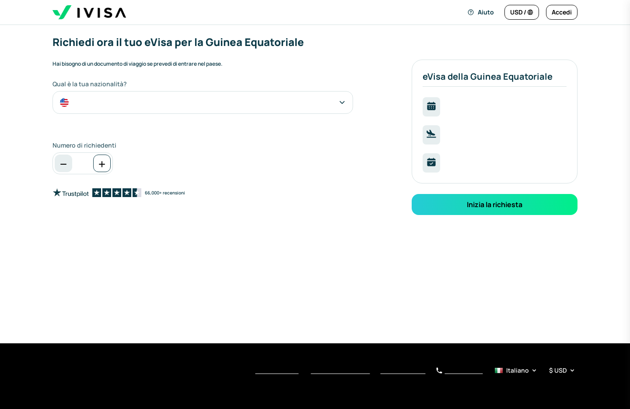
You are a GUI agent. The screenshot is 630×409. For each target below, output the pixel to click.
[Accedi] (562, 12)
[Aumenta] (102, 163)
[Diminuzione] (63, 163)
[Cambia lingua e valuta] (521, 12)
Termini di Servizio (276, 371)
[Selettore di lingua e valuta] (535, 370)
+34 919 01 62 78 (459, 371)
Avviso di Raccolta (402, 371)
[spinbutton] (82, 163)
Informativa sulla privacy (340, 371)
